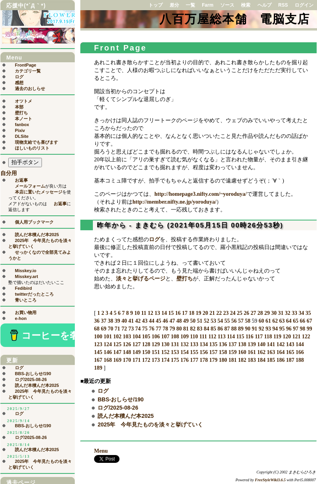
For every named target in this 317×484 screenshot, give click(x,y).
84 (206, 329)
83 (200, 329)
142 (281, 344)
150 (146, 352)
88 (234, 329)
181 (232, 360)
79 (172, 329)
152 (165, 352)
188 (300, 360)
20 (205, 313)
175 (175, 360)
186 (281, 360)
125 (117, 344)
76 (151, 329)
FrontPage (25, 65)
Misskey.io (25, 270)
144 (300, 344)
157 (213, 352)
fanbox (22, 124)
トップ (156, 5)
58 (247, 321)
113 (221, 337)
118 (268, 337)
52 (206, 321)
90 (247, 329)
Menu (101, 451)
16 (178, 313)
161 (252, 352)
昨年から (112, 225)
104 (136, 337)
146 (108, 352)
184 (261, 360)
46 (165, 321)
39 (117, 321)
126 (127, 344)
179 (213, 360)
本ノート (23, 118)
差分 (174, 5)
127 (136, 344)
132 (185, 344)
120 (287, 337)
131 (175, 344)
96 (289, 329)
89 (241, 329)
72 (124, 329)
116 (250, 337)
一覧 (190, 5)
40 (124, 321)
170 (127, 360)
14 (164, 313)
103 (127, 337)
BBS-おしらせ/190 (120, 399)
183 (252, 360)
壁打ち (184, 279)
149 (136, 352)
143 (290, 344)
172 (146, 360)
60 (261, 321)
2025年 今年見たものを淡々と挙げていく (150, 424)
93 (268, 329)
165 (290, 352)
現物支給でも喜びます (36, 142)
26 (246, 313)
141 (271, 344)
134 (204, 344)
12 (150, 313)
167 (98, 360)
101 (108, 337)
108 (175, 337)
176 (185, 360)
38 (110, 321)
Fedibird (23, 288)
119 (277, 337)
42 (138, 321)
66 (302, 321)
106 (156, 337)
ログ (154, 239)
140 (261, 344)
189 (98, 368)
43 (145, 321)
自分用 (8, 173)
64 (289, 321)
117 (259, 337)
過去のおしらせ (30, 88)
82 (193, 329)
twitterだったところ (34, 294)
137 (232, 344)
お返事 (21, 180)
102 (117, 337)
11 (143, 313)
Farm (207, 5)
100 (98, 337)
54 (220, 321)
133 (194, 344)
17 (184, 313)
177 (194, 360)
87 (227, 329)
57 (241, 321)
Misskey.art (26, 276)
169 (117, 360)
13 (157, 313)
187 (290, 360)
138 (242, 344)
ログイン (304, 5)
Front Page (120, 47)
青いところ (25, 300)
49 (186, 321)
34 (301, 313)
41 (131, 321)
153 (175, 352)
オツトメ (23, 101)
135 (213, 344)
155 (194, 352)
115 (240, 337)
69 (104, 329)
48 (179, 321)
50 (193, 321)
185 (271, 360)
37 (104, 321)
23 (225, 313)
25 (239, 313)
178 (204, 360)
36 (97, 321)
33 (294, 313)
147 (117, 352)
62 (275, 321)
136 (223, 344)
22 (219, 313)
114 (231, 337)
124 (108, 344)
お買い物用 (25, 312)
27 (253, 313)
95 (282, 329)
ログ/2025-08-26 (118, 408)
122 (306, 337)
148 (127, 352)
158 (223, 352)
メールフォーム (30, 186)
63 (282, 321)
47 (172, 321)
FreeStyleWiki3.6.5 (270, 480)
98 (302, 329)
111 (203, 337)
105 (146, 337)
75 (145, 329)
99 (309, 329)
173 (156, 360)
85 (213, 329)
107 (165, 337)
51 (200, 321)
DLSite (22, 136)
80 (179, 329)
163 (271, 352)
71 (117, 329)
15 (171, 313)
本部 (19, 107)
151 (156, 352)
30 (274, 313)
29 (267, 313)
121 (296, 337)
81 (186, 329)
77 (158, 329)
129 (156, 344)
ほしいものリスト (32, 148)
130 (165, 344)
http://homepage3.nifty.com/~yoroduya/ (200, 194)
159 (232, 352)
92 (261, 329)
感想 (19, 82)
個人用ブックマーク (34, 222)
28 (260, 313)
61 (268, 321)
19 (198, 313)
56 (234, 321)
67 (309, 321)
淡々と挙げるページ (140, 279)
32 (287, 313)
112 (212, 337)
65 (296, 321)
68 (97, 329)
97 (296, 329)
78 (165, 329)
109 (185, 337)
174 (165, 360)
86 (220, 329)
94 (275, 329)
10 (137, 313)
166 (300, 352)
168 (108, 360)
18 (191, 313)
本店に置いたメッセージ (38, 192)
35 (308, 313)
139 (252, 344)
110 (194, 337)
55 (227, 321)
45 (158, 321)
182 (242, 360)
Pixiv (20, 130)
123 (98, 344)
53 (213, 321)
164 (281, 352)
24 (232, 313)
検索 (245, 5)
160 (242, 352)
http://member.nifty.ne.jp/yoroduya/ (174, 202)
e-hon (21, 318)
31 (280, 313)
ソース (227, 5)
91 (254, 329)
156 (204, 352)
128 (146, 344)
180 (223, 360)
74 (138, 329)
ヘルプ (264, 5)
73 (131, 329)
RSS (283, 5)
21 (212, 313)
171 (136, 360)
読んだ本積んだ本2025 (126, 416)
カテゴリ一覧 (28, 71)
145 (98, 352)
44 (151, 321)
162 (261, 352)
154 (185, 352)
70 (110, 329)
